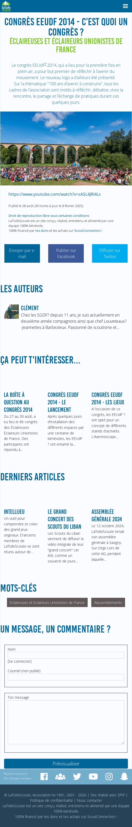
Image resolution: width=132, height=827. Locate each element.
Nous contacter (89, 800)
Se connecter (19, 661)
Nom (11, 649)
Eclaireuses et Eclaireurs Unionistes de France (47, 602)
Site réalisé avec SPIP (107, 794)
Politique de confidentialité (51, 800)
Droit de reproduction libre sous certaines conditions (49, 215)
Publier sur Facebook (66, 253)
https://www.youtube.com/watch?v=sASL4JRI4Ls (55, 194)
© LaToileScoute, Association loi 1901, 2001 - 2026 (45, 794)
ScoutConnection (87, 230)
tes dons (41, 230)
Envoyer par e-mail (22, 253)
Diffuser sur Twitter (109, 253)
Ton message (18, 697)
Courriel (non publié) (24, 670)
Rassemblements (108, 602)
